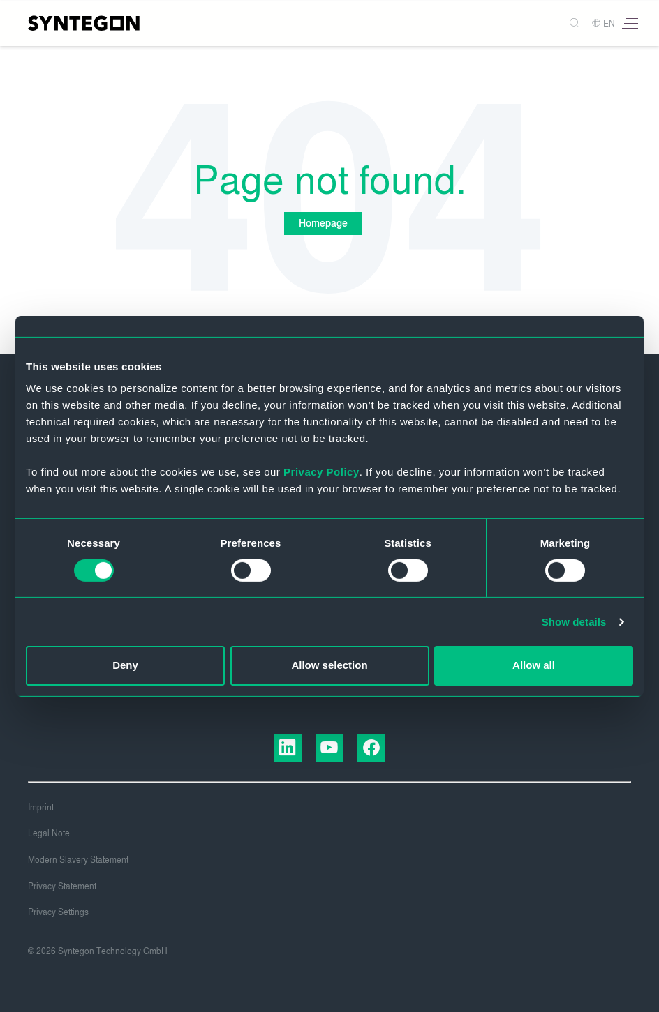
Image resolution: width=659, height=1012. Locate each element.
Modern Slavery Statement (78, 860)
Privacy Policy (321, 472)
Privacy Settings (58, 912)
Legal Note (49, 833)
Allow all (533, 665)
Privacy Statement (62, 886)
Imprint (41, 808)
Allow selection (329, 665)
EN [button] (603, 24)
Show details (574, 622)
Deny (125, 665)
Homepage (322, 223)
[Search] (569, 23)
